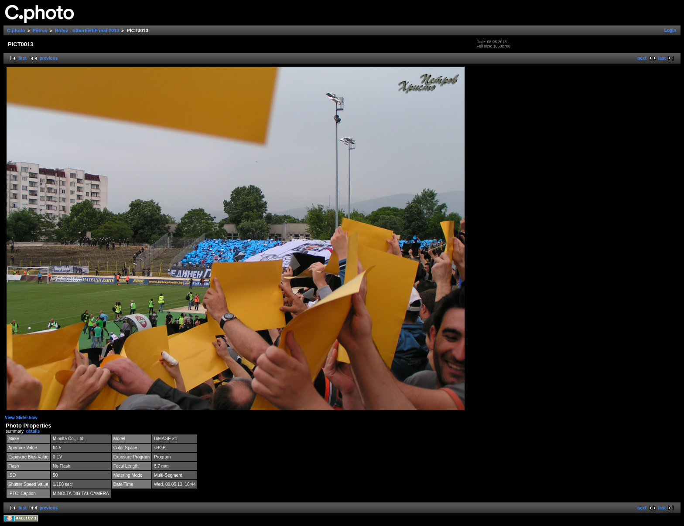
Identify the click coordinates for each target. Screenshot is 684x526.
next (641, 58)
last (662, 58)
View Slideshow (21, 417)
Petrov (40, 30)
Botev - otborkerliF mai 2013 (87, 30)
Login (670, 30)
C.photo (16, 30)
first (22, 58)
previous (49, 58)
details (33, 431)
